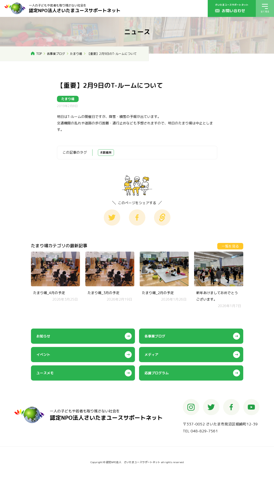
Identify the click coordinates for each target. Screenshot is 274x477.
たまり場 (76, 54)
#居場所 (106, 152)
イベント (43, 354)
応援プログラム (156, 373)
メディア (151, 354)
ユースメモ (45, 373)
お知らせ (43, 336)
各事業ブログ (56, 54)
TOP (39, 54)
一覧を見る (230, 246)
